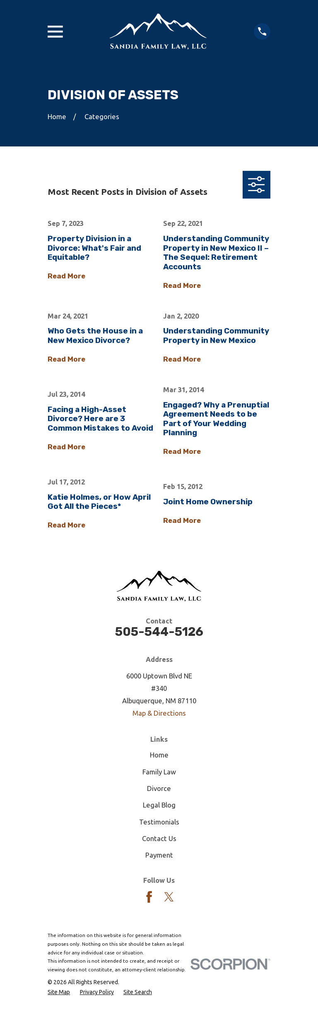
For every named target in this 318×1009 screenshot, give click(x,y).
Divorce (159, 788)
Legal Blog (159, 805)
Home (159, 755)
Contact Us (159, 838)
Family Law (159, 772)
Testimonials (159, 822)
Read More (66, 276)
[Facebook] (149, 897)
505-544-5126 (159, 632)
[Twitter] (169, 897)
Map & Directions (159, 713)
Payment (159, 855)
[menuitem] (59, 992)
